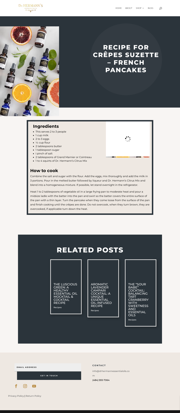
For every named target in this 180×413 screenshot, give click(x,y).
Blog (150, 8)
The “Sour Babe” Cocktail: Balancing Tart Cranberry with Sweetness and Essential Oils (138, 299)
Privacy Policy (16, 396)
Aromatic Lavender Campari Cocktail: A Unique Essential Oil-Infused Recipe (101, 295)
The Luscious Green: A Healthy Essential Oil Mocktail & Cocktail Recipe (65, 293)
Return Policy (33, 396)
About (128, 8)
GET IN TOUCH (49, 376)
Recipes (58, 307)
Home (118, 8)
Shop (138, 8)
